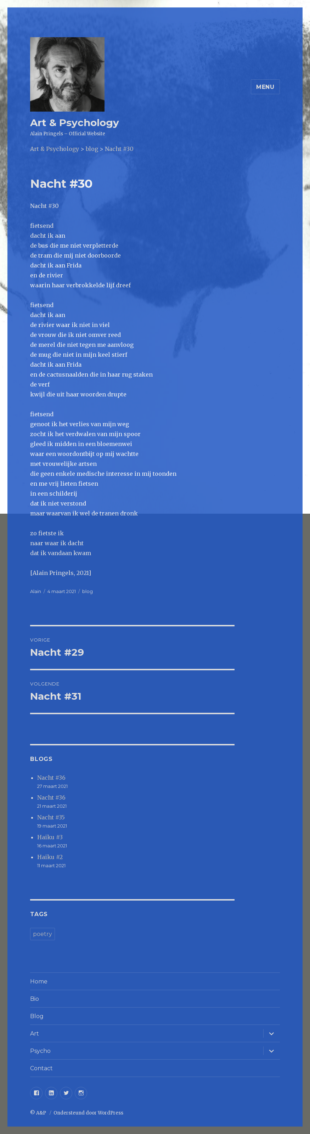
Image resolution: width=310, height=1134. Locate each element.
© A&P (38, 1113)
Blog (37, 1016)
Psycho (40, 1051)
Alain (35, 591)
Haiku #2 (50, 857)
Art (34, 1033)
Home (38, 981)
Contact (41, 1068)
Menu (265, 87)
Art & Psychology (74, 123)
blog (87, 591)
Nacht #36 (51, 777)
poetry (42, 934)
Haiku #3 (50, 837)
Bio (34, 998)
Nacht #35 (51, 817)
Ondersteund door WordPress (88, 1113)
